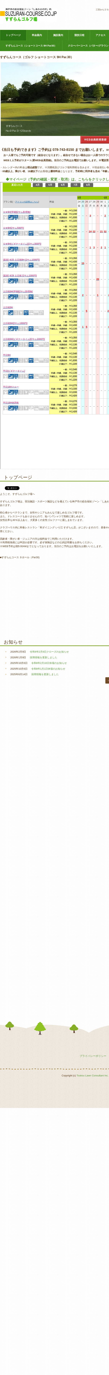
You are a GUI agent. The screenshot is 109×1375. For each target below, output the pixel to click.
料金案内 (37, 35)
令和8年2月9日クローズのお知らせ (49, 651)
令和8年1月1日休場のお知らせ (48, 668)
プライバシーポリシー (93, 1055)
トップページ (13, 35)
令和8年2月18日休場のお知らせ (49, 663)
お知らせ (13, 642)
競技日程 (79, 35)
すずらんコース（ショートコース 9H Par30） (31, 45)
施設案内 (58, 35)
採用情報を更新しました (43, 657)
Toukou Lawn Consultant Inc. (92, 1075)
